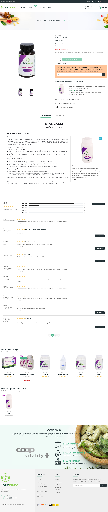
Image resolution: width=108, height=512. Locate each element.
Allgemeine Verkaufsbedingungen (42, 483)
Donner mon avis (98, 204)
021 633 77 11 (91, 8)
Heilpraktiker (40, 489)
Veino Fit (81, 374)
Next (58, 335)
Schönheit (57, 489)
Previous (49, 335)
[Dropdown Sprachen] (103, 2)
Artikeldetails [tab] (62, 115)
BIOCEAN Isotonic (63, 374)
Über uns (39, 479)
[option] (32, 453)
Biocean (63, 372)
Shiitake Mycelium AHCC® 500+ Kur (27, 374)
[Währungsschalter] (95, 2)
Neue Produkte (58, 482)
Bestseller (57, 484)
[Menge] (57, 59)
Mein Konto (40, 496)
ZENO (70, 85)
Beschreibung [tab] (45, 115)
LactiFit (99, 374)
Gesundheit (58, 487)
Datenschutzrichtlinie (42, 486)
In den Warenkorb (72, 59)
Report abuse (100, 236)
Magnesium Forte (9, 374)
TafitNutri (58, 35)
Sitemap (39, 494)
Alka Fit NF (45, 374)
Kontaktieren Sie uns (42, 491)
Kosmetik (57, 492)
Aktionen (57, 479)
